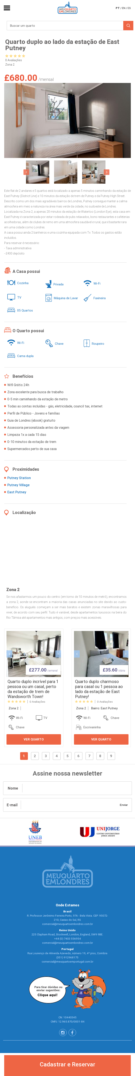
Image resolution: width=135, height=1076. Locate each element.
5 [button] (67, 756)
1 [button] (24, 756)
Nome (13, 788)
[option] (67, 120)
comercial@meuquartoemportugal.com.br (67, 961)
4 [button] (57, 756)
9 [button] (111, 756)
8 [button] (100, 756)
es (129, 7)
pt (118, 7)
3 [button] (46, 756)
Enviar (124, 804)
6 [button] (78, 756)
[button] (26, 172)
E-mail (12, 805)
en (123, 7)
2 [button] (35, 756)
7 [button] (89, 756)
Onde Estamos (67, 905)
